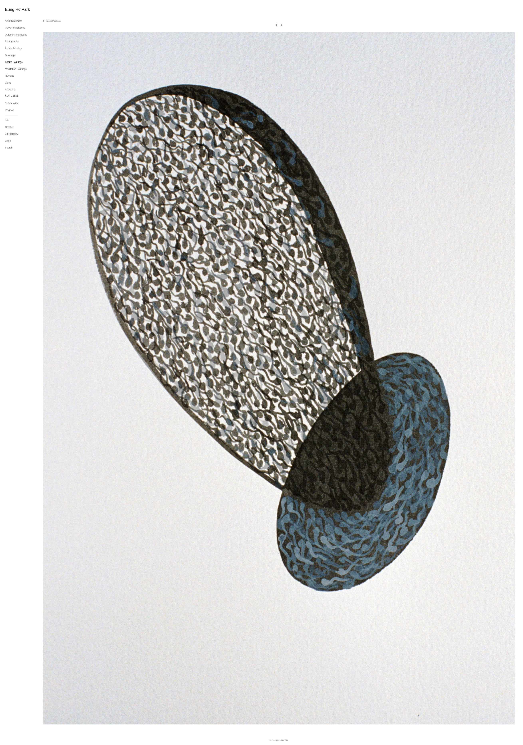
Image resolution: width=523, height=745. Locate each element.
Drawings (10, 55)
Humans (9, 75)
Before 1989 (11, 96)
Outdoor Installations (16, 34)
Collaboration (12, 103)
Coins (8, 82)
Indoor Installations (15, 27)
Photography (12, 41)
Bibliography (11, 134)
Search (9, 147)
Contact (9, 127)
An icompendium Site (279, 740)
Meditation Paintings (16, 69)
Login (8, 141)
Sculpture (10, 89)
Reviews (9, 110)
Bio (6, 120)
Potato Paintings (13, 48)
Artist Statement (13, 21)
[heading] (15, 9)
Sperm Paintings (14, 62)
